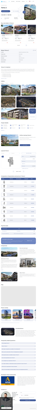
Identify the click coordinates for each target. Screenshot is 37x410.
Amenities (11, 83)
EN (30, 1)
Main (9, 1)
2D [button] (2, 156)
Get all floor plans (28, 153)
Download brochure (5, 11)
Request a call (29, 240)
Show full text (3, 78)
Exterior (2, 83)
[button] (1, 18)
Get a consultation (16, 11)
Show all (2, 130)
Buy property (12, 1)
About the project (18, 1)
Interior (7, 83)
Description (23, 1)
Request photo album (32, 111)
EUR (33, 1)
